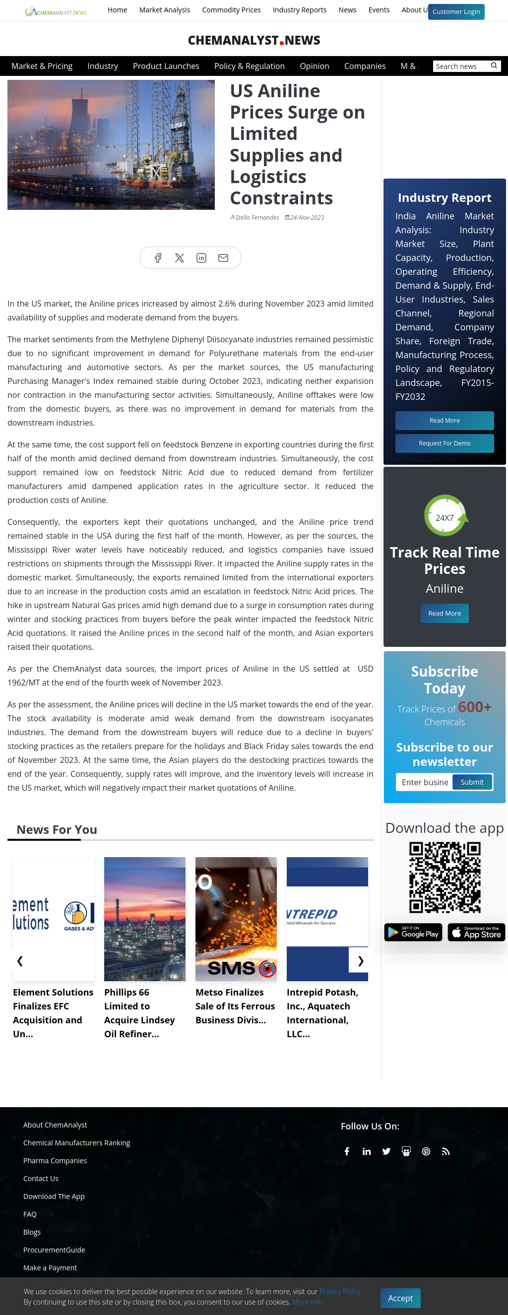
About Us (423, 10)
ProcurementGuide (54, 1249)
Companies (365, 66)
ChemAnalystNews (254, 40)
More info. (308, 1302)
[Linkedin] (367, 1149)
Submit (472, 782)
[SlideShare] (406, 1149)
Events (379, 9)
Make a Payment (50, 1267)
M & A (412, 66)
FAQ (30, 1214)
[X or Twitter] (386, 1149)
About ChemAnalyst (55, 1124)
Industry (102, 66)
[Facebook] (347, 1149)
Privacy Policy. (341, 1291)
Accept (400, 1298)
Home (117, 9)
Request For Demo (445, 443)
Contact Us (41, 1178)
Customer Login (456, 11)
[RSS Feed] (446, 1149)
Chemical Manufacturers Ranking (76, 1142)
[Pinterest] (426, 1149)
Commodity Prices (231, 9)
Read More (444, 613)
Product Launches (166, 66)
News (348, 9)
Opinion (314, 66)
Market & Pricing (41, 66)
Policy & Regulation (249, 66)
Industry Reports (300, 9)
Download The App (54, 1196)
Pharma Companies (55, 1160)
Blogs (32, 1232)
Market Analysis (164, 9)
